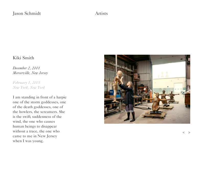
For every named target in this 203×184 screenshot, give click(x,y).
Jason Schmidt (27, 13)
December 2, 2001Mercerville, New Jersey (30, 70)
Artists (101, 13)
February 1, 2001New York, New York (29, 85)
